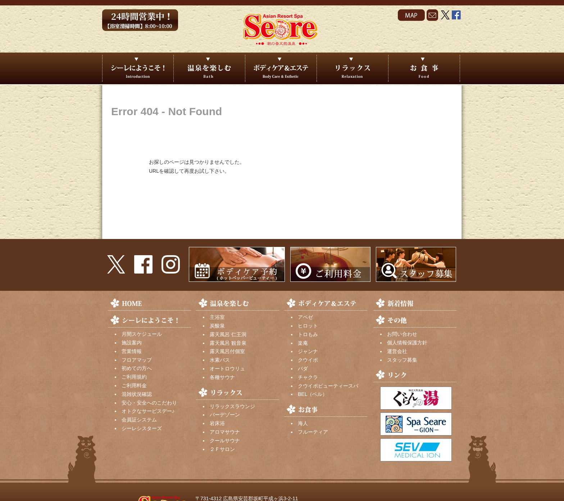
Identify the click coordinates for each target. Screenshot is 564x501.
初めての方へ (137, 368)
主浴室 (217, 317)
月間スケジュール (142, 334)
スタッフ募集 (402, 360)
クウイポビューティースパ (328, 386)
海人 (303, 423)
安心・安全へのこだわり (149, 403)
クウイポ (308, 360)
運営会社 (397, 351)
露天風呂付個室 (227, 351)
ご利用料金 (134, 385)
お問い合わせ (402, 334)
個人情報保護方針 (407, 343)
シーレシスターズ (142, 428)
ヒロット (308, 326)
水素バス (220, 360)
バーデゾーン (225, 415)
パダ (303, 368)
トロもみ (308, 334)
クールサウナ (225, 440)
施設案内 (132, 343)
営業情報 (132, 351)
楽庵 (303, 343)
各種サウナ (222, 377)
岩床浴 (217, 423)
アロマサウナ (225, 432)
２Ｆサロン (222, 449)
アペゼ (305, 317)
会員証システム (139, 420)
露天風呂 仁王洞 (228, 334)
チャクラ (308, 377)
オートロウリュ (227, 368)
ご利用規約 (134, 377)
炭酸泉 (217, 326)
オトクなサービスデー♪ (148, 411)
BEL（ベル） (312, 394)
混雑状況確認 (137, 394)
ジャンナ (308, 351)
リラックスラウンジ (232, 406)
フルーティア (313, 432)
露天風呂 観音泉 (228, 343)
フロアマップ (137, 360)
